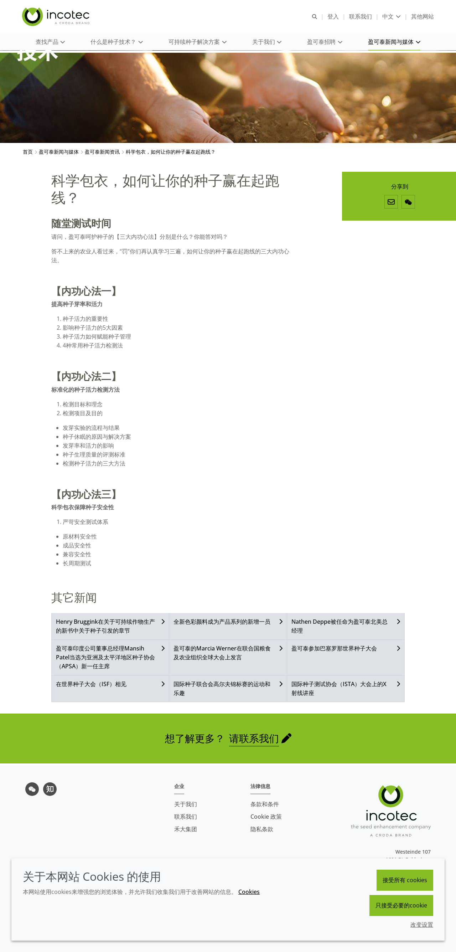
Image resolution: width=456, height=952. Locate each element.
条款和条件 (264, 804)
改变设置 (421, 924)
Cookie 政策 (266, 816)
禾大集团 (185, 829)
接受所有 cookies (405, 880)
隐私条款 (261, 829)
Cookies (249, 892)
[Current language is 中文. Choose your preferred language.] (391, 16)
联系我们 (185, 816)
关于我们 (185, 804)
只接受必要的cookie (401, 905)
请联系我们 (254, 740)
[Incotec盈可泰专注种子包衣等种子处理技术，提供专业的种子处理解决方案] (57, 17)
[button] (50, 43)
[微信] (408, 203)
